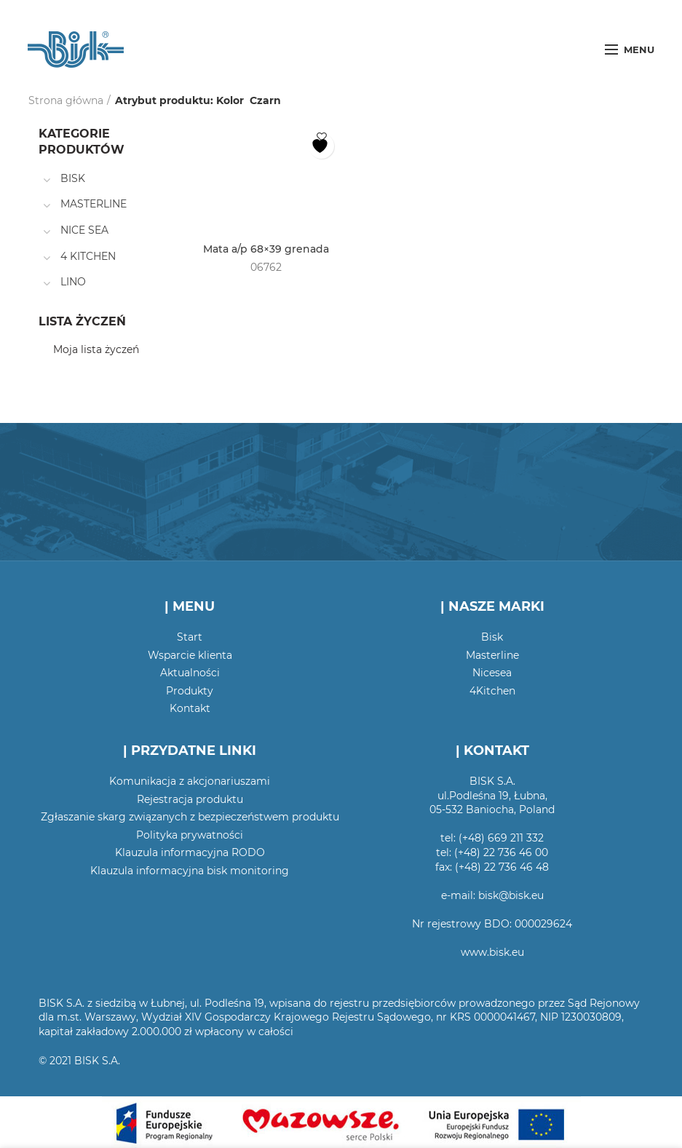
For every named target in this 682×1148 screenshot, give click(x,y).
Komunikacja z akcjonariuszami (189, 781)
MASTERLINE (93, 203)
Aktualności (190, 672)
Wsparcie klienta (190, 655)
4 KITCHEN (88, 256)
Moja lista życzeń (96, 349)
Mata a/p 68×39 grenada (266, 249)
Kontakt (190, 708)
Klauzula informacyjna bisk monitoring (189, 870)
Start (189, 637)
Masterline (492, 655)
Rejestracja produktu (190, 799)
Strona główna (65, 100)
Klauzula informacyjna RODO (190, 852)
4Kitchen (492, 691)
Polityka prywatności (189, 835)
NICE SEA (84, 230)
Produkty (189, 691)
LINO (73, 281)
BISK (72, 178)
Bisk (492, 637)
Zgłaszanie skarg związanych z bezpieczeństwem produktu (190, 817)
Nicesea (492, 672)
